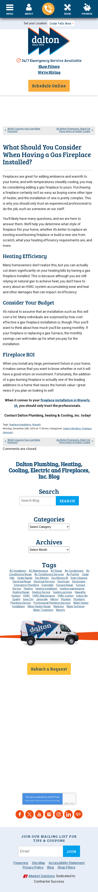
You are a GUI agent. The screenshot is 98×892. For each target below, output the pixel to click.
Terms (72, 803)
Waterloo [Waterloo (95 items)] (58, 606)
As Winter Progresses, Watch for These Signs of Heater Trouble (73, 130)
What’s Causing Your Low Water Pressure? (23, 130)
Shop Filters (49, 66)
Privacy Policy (39, 800)
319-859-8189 (48, 9)
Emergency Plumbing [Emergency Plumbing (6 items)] (26, 585)
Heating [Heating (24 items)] (28, 589)
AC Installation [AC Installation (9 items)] (18, 571)
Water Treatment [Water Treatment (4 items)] (43, 610)
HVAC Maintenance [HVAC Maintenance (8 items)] (44, 596)
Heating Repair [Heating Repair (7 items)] (21, 592)
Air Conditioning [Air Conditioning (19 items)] (74, 571)
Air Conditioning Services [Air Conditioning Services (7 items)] (49, 574)
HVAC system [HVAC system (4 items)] (66, 596)
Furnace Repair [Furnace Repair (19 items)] (64, 585)
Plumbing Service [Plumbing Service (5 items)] (20, 603)
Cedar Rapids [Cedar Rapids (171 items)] (24, 578)
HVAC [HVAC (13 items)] (26, 596)
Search (67, 500)
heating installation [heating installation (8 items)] (46, 589)
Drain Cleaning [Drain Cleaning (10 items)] (79, 578)
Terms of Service (51, 800)
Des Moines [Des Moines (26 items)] (42, 578)
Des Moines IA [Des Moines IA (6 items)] (59, 578)
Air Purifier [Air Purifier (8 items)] (73, 574)
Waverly (36, 424)
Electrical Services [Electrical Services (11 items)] (44, 582)
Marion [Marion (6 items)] (54, 599)
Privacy (66, 803)
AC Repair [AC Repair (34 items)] (56, 571)
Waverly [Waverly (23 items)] (60, 610)
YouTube (39, 814)
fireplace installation (20, 424)
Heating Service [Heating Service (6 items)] (41, 592)
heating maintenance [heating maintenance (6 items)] (72, 589)
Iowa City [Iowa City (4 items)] (28, 599)
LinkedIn (68, 814)
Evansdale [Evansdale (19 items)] (47, 585)
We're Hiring (49, 72)
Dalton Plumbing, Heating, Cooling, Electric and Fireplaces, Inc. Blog (49, 470)
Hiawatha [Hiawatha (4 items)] (80, 592)
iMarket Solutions (42, 876)
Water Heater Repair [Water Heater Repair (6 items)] (39, 606)
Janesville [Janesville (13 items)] (42, 599)
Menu (9, 14)
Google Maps (49, 814)
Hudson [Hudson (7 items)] (16, 596)
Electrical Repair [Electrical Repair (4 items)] (22, 582)
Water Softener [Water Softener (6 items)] (76, 606)
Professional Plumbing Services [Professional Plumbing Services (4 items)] (52, 603)
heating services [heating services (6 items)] (62, 592)
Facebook (20, 814)
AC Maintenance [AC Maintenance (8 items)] (38, 571)
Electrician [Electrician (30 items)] (64, 582)
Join (71, 851)
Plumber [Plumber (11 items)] (66, 599)
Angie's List (78, 814)
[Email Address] (41, 851)
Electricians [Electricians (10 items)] (78, 582)
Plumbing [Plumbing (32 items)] (79, 599)
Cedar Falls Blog (72, 428)
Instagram (59, 814)
